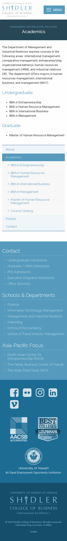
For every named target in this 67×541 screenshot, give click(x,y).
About (10, 149)
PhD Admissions (19, 272)
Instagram (40, 392)
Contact (11, 226)
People (11, 218)
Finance (13, 304)
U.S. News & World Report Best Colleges (47, 429)
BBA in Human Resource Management (27, 174)
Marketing (15, 322)
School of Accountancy (25, 328)
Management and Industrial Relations (33, 26)
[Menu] (54, 10)
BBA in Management (24, 192)
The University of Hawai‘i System (33, 456)
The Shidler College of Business (17, 9)
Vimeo (14, 404)
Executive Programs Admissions (31, 278)
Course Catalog (22, 211)
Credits (33, 531)
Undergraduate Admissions (27, 260)
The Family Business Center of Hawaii (35, 364)
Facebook (14, 392)
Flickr (27, 392)
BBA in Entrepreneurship (27, 165)
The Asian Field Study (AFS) (28, 370)
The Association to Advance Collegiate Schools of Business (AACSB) (19, 429)
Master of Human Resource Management (30, 201)
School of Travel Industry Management (36, 334)
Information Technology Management (35, 310)
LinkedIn (53, 392)
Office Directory (19, 284)
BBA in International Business (30, 184)
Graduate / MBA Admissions (28, 266)
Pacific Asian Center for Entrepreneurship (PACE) (26, 356)
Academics (13, 157)
